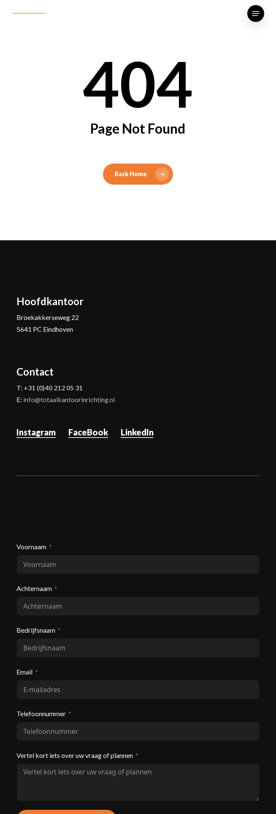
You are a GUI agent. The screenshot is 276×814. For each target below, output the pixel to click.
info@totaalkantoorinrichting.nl (69, 399)
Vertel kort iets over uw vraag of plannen (74, 755)
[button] (255, 13)
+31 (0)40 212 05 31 (53, 388)
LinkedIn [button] (137, 432)
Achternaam (34, 588)
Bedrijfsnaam (35, 630)
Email (24, 672)
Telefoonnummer (41, 713)
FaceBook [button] (88, 432)
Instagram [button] (36, 432)
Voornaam (31, 547)
